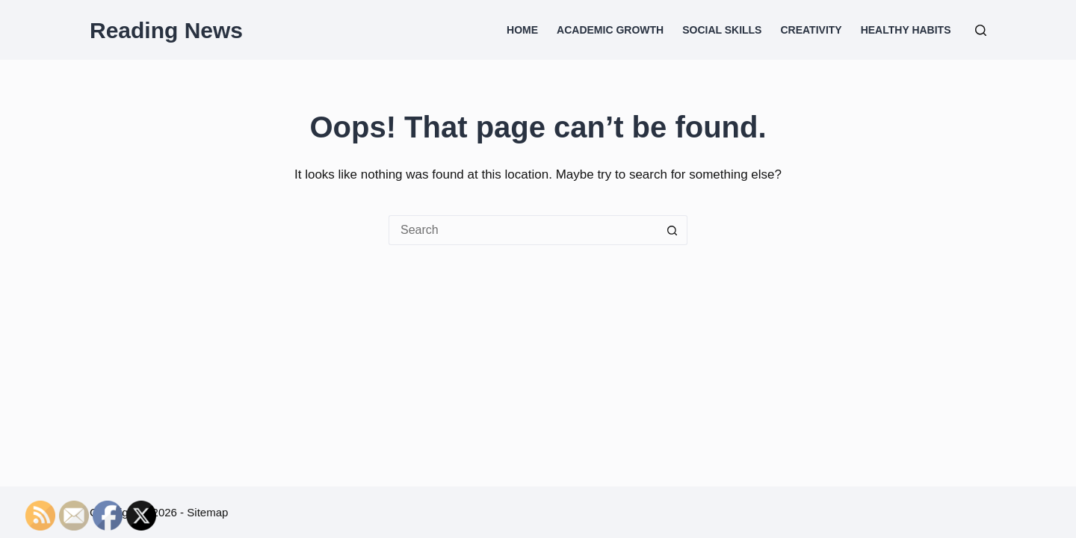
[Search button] (672, 230)
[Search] (980, 30)
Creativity (810, 30)
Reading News (166, 30)
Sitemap (207, 512)
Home (522, 30)
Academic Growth (610, 30)
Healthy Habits (906, 30)
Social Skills (721, 30)
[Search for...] (523, 230)
